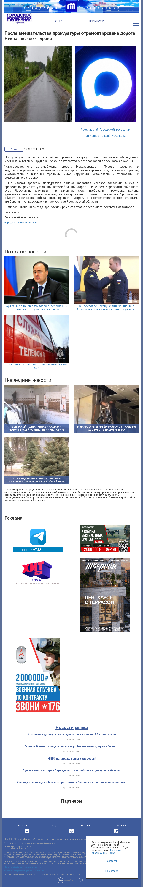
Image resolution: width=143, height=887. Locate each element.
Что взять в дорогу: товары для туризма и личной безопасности (71, 734)
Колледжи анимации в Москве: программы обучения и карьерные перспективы (71, 782)
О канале (23, 825)
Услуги (54, 825)
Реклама (121, 825)
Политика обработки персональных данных (23, 867)
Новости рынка (71, 727)
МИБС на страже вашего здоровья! (71, 758)
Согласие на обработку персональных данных (24, 871)
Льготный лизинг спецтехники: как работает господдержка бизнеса (71, 746)
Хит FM (58, 21)
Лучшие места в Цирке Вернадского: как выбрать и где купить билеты (71, 770)
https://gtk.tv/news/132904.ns (21, 222)
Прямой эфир (96, 21)
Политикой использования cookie (106, 851)
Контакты (86, 825)
